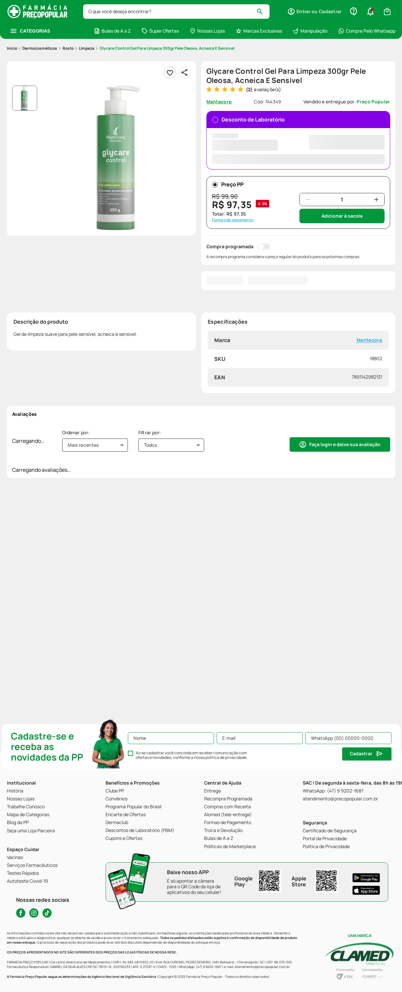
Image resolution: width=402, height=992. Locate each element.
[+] (376, 199)
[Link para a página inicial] (12, 48)
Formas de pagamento (233, 220)
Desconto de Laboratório (298, 140)
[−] (308, 199)
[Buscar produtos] (263, 11)
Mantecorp (369, 340)
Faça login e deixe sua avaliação (344, 444)
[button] (314, 11)
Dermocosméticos (39, 48)
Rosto (68, 48)
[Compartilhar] (185, 72)
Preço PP (228, 184)
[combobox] (177, 11)
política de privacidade (226, 757)
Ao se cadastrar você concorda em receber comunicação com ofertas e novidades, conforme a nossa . (192, 755)
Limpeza (86, 48)
